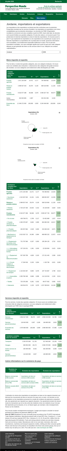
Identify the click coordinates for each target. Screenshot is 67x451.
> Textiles (9, 280)
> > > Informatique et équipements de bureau (12, 248)
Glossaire (25, 18)
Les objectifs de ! (13, 435)
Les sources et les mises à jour (13, 440)
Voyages (7, 343)
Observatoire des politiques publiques (52, 435)
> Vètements (10, 284)
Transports (8, 340)
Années (22, 14)
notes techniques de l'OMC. (45, 426)
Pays (5, 14)
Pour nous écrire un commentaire (30, 435)
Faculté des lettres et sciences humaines (50, 7)
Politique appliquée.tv (51, 439)
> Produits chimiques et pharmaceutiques (12, 222)
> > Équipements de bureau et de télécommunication (12, 241)
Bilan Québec (41, 18)
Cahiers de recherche (51, 441)
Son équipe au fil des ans (12, 437)
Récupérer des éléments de (13, 443)
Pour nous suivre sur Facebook (31, 438)
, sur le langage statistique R (32, 441)
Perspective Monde (15, 6)
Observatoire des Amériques (53, 437)
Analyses (40, 14)
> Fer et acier (10, 217)
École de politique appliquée (53, 6)
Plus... (32, 18)
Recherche (58, 1)
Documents (59, 14)
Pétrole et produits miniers (9, 87)
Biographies (49, 14)
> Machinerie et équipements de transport (11, 234)
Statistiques (13, 14)
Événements (31, 14)
